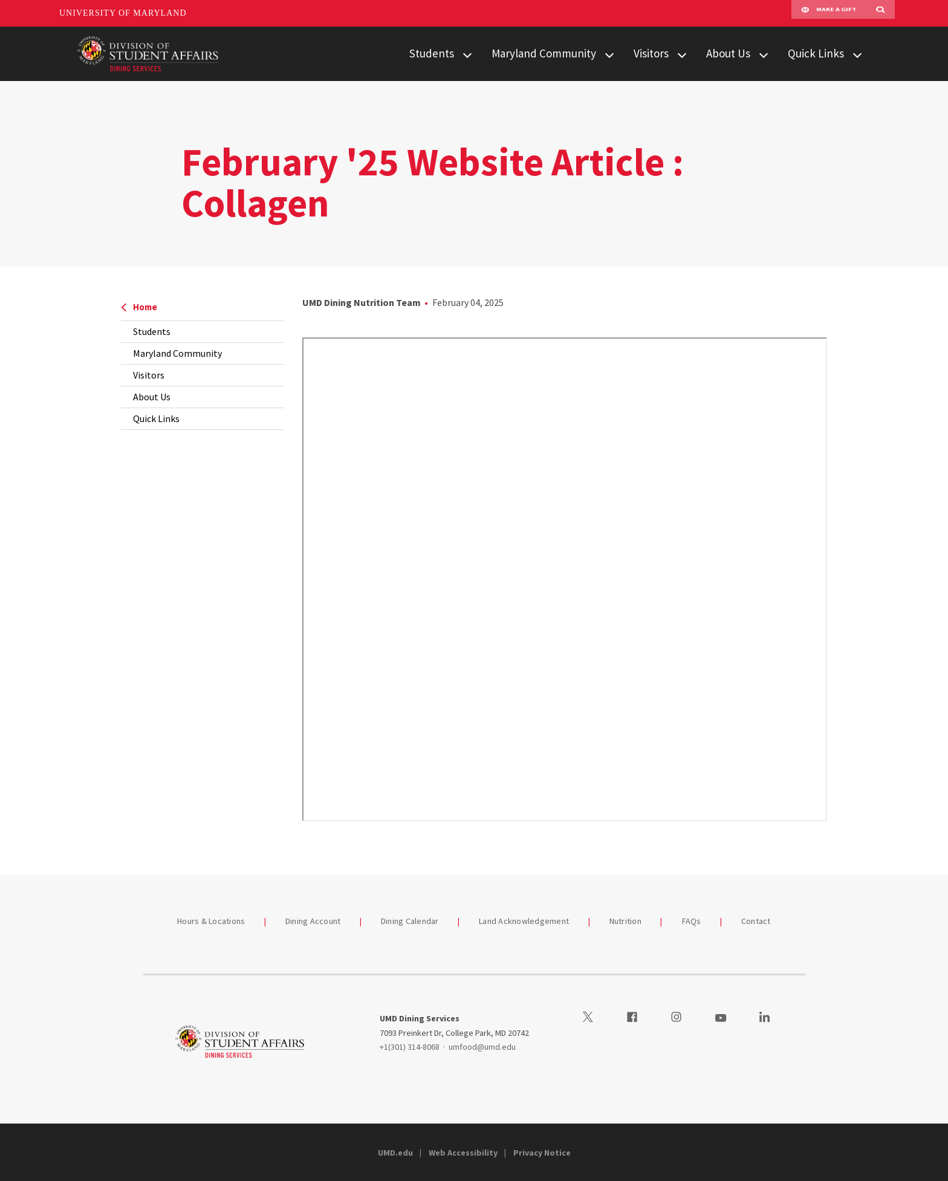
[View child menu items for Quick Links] (857, 54)
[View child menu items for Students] (467, 54)
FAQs (691, 921)
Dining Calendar (410, 921)
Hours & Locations (211, 921)
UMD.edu (395, 1152)
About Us (728, 53)
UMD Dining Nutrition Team (361, 302)
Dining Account (313, 921)
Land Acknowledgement (524, 921)
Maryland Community (544, 53)
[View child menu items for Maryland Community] (609, 54)
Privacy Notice (542, 1152)
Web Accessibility (463, 1152)
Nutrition (625, 921)
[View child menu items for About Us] (763, 54)
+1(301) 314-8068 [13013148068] (410, 1046)
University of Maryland (123, 13)
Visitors (651, 53)
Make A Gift (829, 13)
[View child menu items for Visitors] (682, 54)
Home (139, 307)
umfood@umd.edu (482, 1046)
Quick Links (816, 53)
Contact (756, 921)
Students (431, 53)
